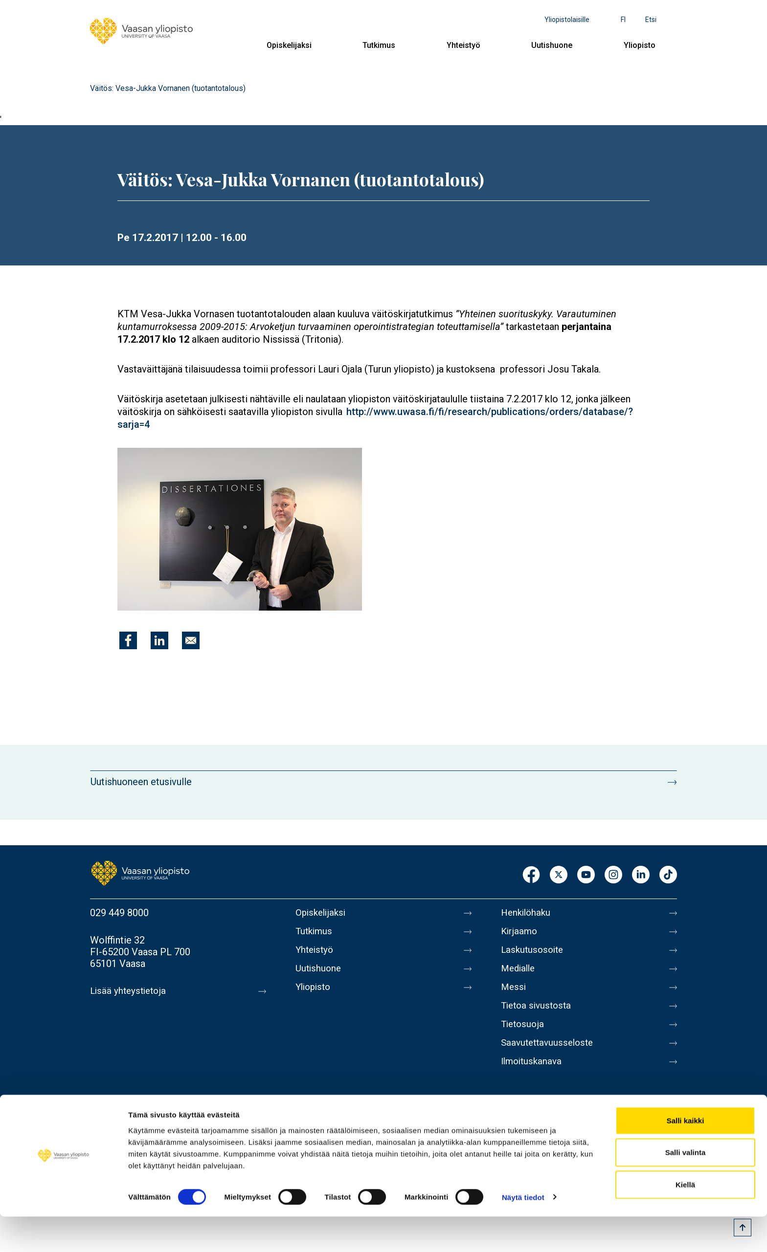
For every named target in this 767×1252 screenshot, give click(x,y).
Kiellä (685, 1220)
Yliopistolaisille (567, 19)
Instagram (613, 875)
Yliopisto (639, 45)
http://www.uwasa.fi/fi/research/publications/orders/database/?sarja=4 (375, 418)
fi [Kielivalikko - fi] (623, 19)
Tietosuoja (523, 1036)
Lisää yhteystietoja (130, 991)
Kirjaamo (520, 933)
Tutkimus (378, 45)
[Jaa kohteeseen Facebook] (128, 640)
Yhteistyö (463, 45)
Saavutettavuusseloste (550, 1056)
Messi (514, 995)
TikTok (668, 875)
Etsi (650, 19)
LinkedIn (641, 875)
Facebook (531, 875)
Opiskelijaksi (289, 45)
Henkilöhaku (527, 913)
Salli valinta (685, 1188)
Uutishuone (551, 45)
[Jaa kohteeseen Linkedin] (159, 640)
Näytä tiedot (523, 1233)
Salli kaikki (685, 1156)
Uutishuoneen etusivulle (141, 782)
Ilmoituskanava (533, 1077)
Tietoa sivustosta (538, 1015)
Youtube (586, 875)
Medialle (519, 974)
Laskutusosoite (534, 954)
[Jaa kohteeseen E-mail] (191, 640)
